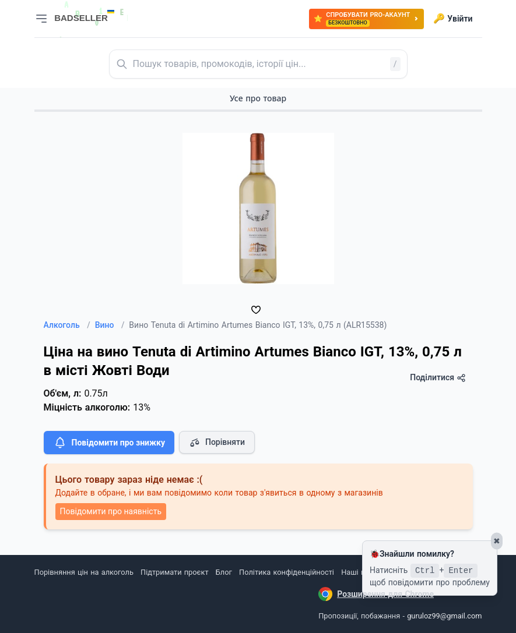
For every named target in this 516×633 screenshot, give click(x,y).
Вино (110, 325)
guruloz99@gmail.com (444, 615)
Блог (224, 572)
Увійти (452, 19)
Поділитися (437, 378)
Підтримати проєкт (174, 572)
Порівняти (217, 442)
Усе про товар (258, 98)
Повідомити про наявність (111, 511)
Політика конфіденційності (286, 572)
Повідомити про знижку (109, 443)
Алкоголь (67, 325)
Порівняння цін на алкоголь (84, 572)
